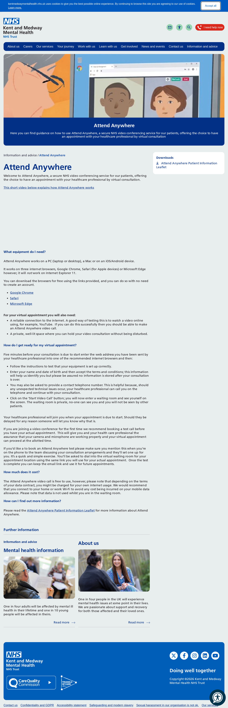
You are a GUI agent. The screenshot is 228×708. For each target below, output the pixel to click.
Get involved (129, 46)
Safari (14, 298)
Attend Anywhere (52, 155)
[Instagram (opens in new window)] (194, 656)
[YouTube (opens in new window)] (215, 656)
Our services (44, 46)
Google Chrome (22, 293)
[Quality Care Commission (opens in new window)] (31, 682)
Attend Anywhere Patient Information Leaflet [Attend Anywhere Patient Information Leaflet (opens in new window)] (186, 165)
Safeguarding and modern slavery (111, 705)
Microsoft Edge (21, 304)
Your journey (65, 46)
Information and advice (202, 46)
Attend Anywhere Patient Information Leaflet (60, 510)
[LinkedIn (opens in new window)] (205, 656)
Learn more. (15, 7)
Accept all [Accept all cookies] (210, 5)
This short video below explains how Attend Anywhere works (49, 187)
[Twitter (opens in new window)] (174, 656)
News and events (153, 46)
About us (13, 46)
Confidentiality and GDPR (37, 705)
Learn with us (108, 46)
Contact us (176, 46)
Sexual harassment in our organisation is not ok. (167, 705)
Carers (27, 46)
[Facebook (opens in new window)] (184, 656)
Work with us (86, 46)
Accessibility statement (71, 705)
